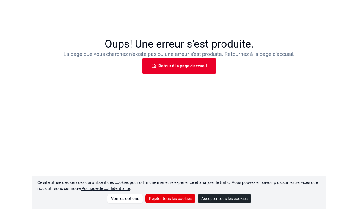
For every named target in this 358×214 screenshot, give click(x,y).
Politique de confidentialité (105, 188)
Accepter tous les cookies (224, 198)
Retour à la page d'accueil (179, 66)
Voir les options (125, 198)
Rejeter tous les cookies (170, 198)
